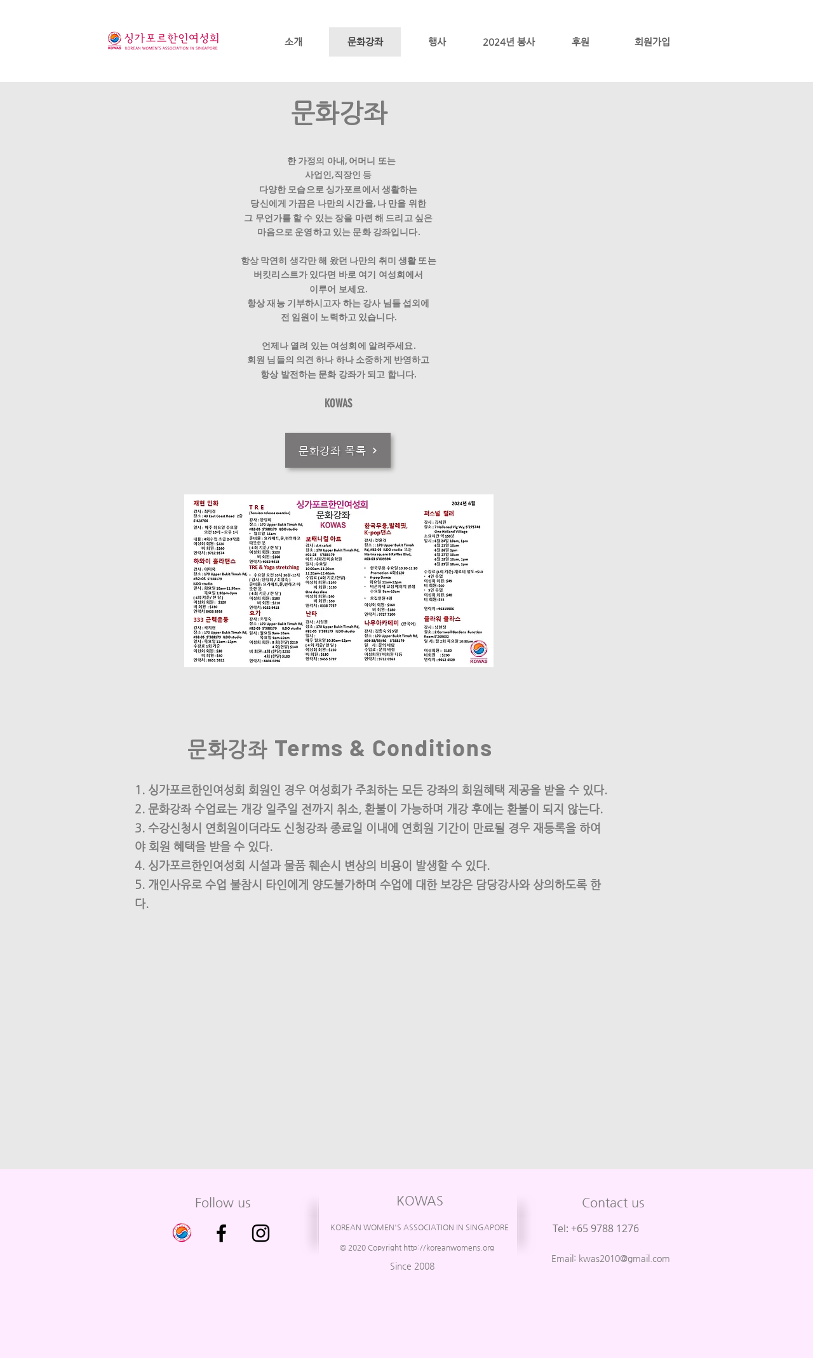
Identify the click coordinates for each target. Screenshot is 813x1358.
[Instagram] (260, 1233)
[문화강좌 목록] (338, 450)
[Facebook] (221, 1233)
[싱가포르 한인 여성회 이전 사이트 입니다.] (182, 1233)
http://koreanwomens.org (448, 1247)
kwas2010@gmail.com (624, 1258)
